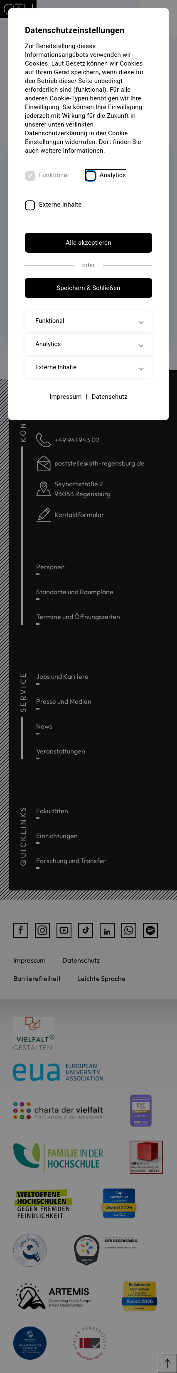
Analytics (113, 175)
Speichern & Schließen (88, 288)
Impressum (65, 396)
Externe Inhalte (60, 204)
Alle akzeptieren (88, 242)
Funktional (54, 175)
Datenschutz (110, 396)
